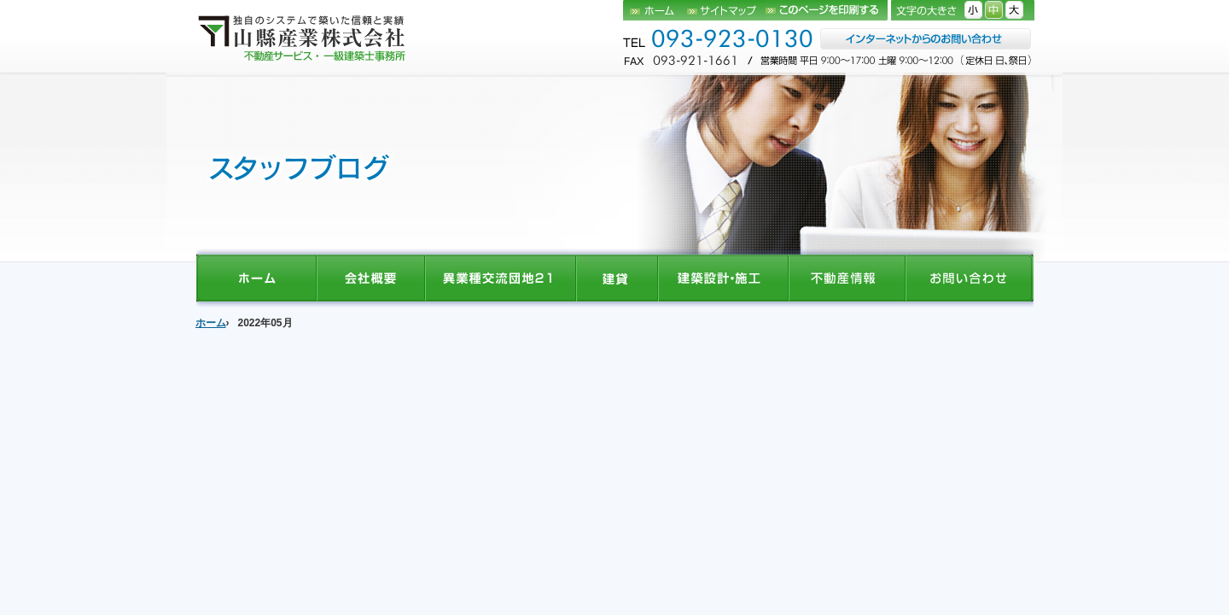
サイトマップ (726, 10)
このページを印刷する (827, 10)
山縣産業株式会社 (303, 37)
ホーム (655, 10)
